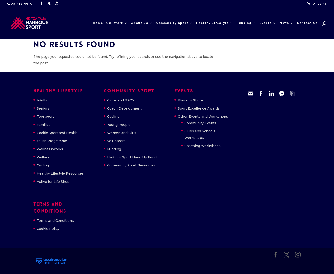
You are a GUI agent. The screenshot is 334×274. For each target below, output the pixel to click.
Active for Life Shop (53, 181)
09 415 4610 (22, 3)
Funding (244, 23)
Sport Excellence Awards (199, 108)
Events (265, 23)
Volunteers (116, 141)
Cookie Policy (48, 229)
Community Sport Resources (131, 165)
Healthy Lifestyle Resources (60, 173)
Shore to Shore (190, 100)
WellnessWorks (50, 149)
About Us (139, 23)
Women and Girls (121, 133)
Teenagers (46, 116)
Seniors (43, 108)
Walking (43, 157)
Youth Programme (52, 141)
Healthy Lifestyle (212, 23)
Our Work (114, 23)
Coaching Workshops (202, 146)
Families (44, 125)
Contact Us (307, 23)
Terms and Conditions (55, 221)
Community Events (200, 123)
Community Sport (172, 23)
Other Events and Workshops (203, 116)
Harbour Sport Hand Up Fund (132, 157)
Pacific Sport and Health (57, 133)
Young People (119, 125)
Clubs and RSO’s (121, 100)
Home (98, 23)
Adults (42, 100)
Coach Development (124, 108)
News (284, 23)
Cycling (43, 165)
